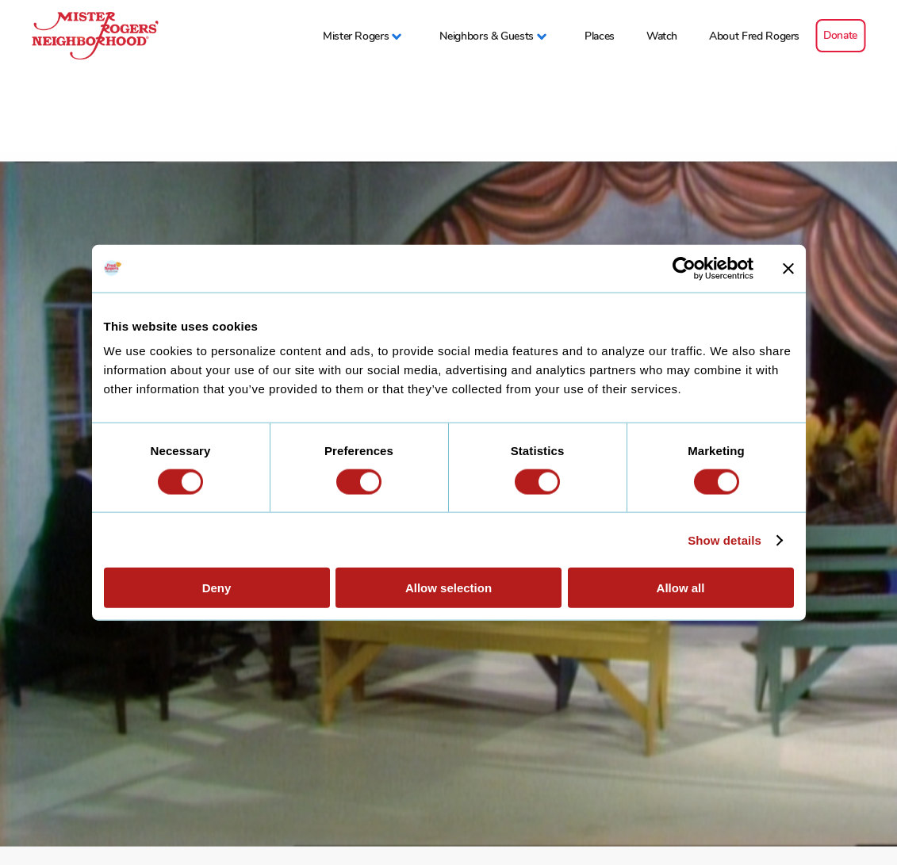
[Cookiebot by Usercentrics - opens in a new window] (684, 268)
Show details (724, 539)
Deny (217, 588)
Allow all (681, 588)
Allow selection (448, 588)
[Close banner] (788, 268)
